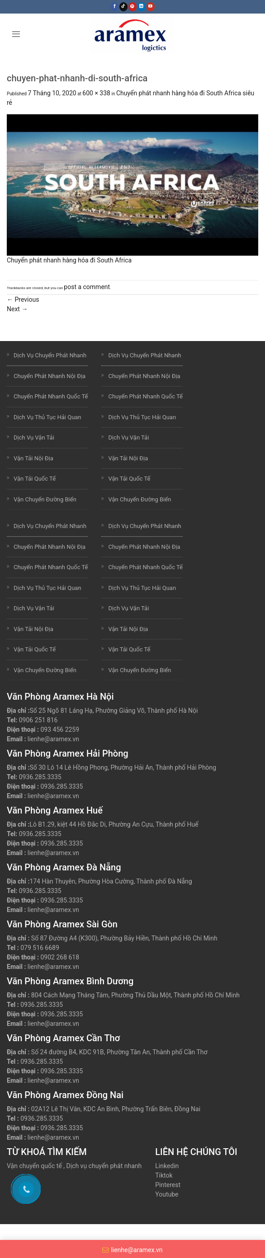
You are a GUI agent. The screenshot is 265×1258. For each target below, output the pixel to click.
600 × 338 (96, 93)
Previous (23, 299)
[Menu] (16, 33)
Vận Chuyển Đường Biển (45, 499)
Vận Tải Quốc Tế (35, 478)
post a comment (87, 286)
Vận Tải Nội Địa (33, 458)
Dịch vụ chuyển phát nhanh (104, 1165)
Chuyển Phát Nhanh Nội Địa (49, 376)
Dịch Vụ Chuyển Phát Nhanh (50, 355)
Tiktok (163, 1175)
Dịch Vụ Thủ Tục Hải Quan (47, 417)
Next (17, 309)
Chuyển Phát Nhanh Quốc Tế (51, 396)
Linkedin (167, 1165)
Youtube (166, 1194)
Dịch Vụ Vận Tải (34, 437)
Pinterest (167, 1184)
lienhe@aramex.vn (53, 739)
